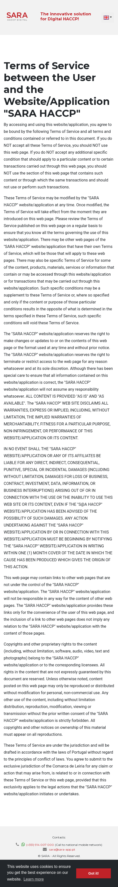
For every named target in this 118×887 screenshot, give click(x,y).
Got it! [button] (93, 873)
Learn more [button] (34, 879)
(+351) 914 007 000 (40, 845)
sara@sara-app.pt (62, 849)
